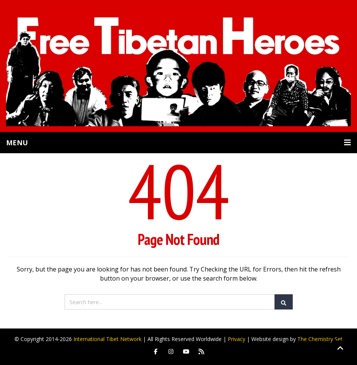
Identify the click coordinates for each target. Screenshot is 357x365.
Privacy (236, 339)
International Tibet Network (107, 339)
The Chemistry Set (320, 339)
